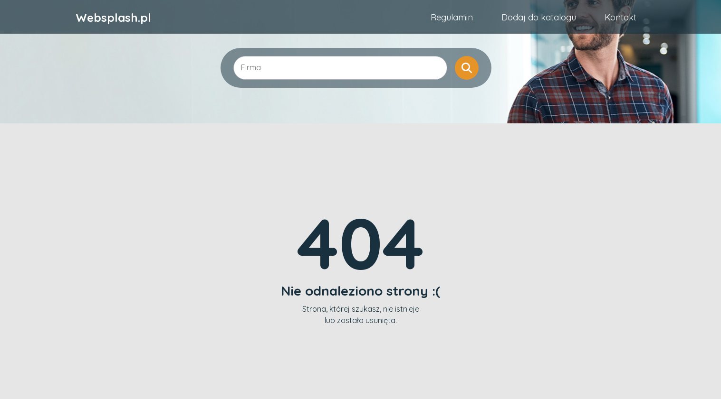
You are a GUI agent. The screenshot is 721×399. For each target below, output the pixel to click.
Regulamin (452, 17)
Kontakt (620, 17)
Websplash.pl (113, 17)
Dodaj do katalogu (538, 17)
